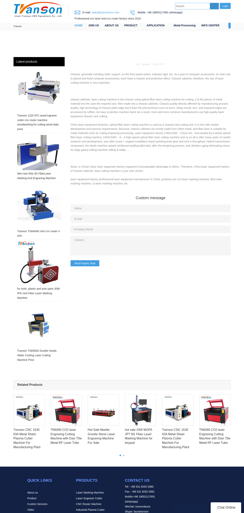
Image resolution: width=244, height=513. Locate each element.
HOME (79, 25)
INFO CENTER (210, 25)
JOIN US (93, 25)
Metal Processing (185, 25)
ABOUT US (112, 25)
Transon (17, 26)
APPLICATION (156, 25)
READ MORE (189, 500)
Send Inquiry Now (85, 263)
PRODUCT (130, 25)
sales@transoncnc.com (105, 12)
